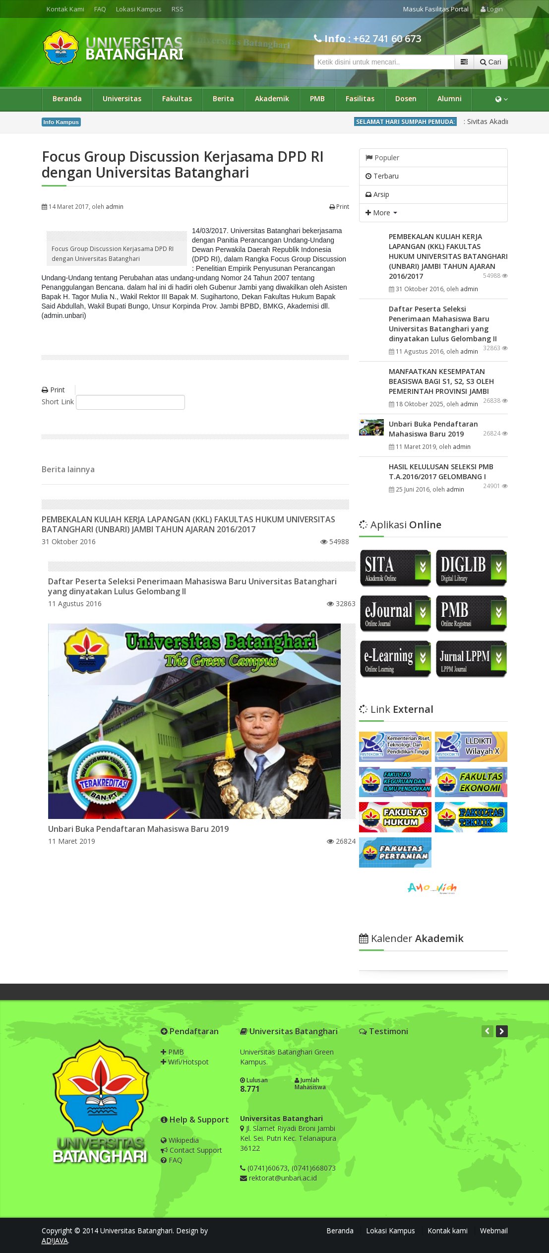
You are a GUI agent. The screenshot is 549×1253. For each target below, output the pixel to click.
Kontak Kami (65, 8)
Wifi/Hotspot (185, 1061)
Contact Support (191, 1150)
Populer (382, 157)
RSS (177, 8)
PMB (317, 98)
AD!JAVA (55, 1240)
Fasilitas (360, 98)
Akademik (272, 98)
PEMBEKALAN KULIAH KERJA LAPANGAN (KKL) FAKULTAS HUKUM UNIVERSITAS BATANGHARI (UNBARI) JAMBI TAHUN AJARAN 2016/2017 (188, 524)
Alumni (449, 98)
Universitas (122, 98)
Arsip (377, 194)
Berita (223, 98)
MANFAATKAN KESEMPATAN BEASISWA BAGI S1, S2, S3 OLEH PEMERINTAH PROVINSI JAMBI (441, 381)
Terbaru (382, 176)
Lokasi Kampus (139, 8)
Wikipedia (180, 1140)
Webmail (494, 1230)
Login (492, 8)
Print (339, 206)
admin (114, 206)
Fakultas (177, 98)
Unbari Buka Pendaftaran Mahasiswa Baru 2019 (138, 828)
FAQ (100, 8)
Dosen (406, 98)
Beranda (67, 98)
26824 (341, 841)
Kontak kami (447, 1230)
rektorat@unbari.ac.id (283, 1178)
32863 (341, 603)
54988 (334, 541)
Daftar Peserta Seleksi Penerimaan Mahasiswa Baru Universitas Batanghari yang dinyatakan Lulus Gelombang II (192, 586)
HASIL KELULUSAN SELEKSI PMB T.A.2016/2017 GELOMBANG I (441, 471)
